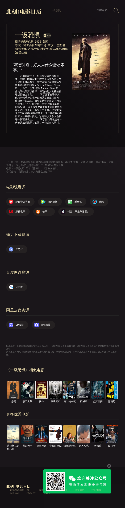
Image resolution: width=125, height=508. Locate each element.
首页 (41, 490)
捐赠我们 (31, 493)
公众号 (47, 493)
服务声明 (14, 493)
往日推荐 (96, 490)
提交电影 (79, 490)
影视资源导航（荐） (21, 490)
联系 (65, 490)
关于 (53, 490)
